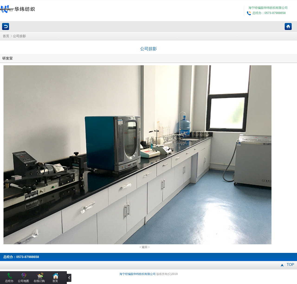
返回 (144, 247)
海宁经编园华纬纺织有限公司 (268, 8)
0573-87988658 (27, 257)
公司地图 (23, 281)
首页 (6, 36)
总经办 (9, 281)
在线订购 (39, 281)
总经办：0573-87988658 (269, 13)
